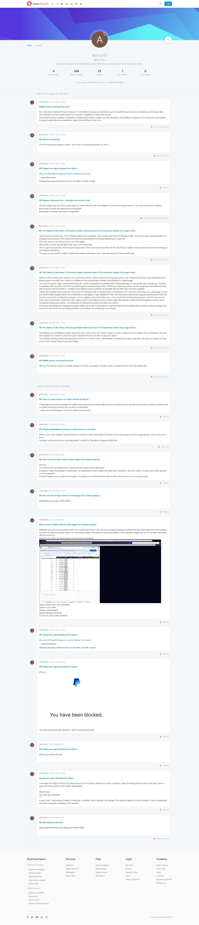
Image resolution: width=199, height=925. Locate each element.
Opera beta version (37, 880)
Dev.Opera (100, 876)
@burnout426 (45, 174)
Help (98, 859)
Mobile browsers (34, 888)
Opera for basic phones (39, 903)
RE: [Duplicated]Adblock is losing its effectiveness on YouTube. (67, 429)
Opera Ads (70, 876)
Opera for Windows (37, 869)
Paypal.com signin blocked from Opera (74, 174)
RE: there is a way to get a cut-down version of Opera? (64, 399)
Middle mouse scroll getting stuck (54, 107)
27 (99, 71)
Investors (160, 876)
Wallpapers (70, 872)
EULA (128, 876)
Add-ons (69, 865)
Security (129, 865)
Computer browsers (35, 865)
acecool (43, 102)
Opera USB (33, 884)
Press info (160, 869)
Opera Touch (34, 900)
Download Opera (36, 859)
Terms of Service (133, 879)
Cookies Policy (132, 872)
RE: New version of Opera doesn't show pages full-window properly (69, 459)
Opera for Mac (35, 873)
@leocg (42, 366)
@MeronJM (44, 435)
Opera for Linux (35, 877)
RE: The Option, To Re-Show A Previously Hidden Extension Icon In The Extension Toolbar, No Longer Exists (87, 231)
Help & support (102, 865)
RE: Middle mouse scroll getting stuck (56, 360)
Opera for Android (36, 893)
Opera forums (101, 872)
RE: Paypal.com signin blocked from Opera (58, 168)
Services (70, 859)
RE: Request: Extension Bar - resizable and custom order (64, 200)
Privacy (129, 869)
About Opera (162, 865)
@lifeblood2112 (45, 278)
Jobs (158, 872)
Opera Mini (33, 896)
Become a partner (164, 879)
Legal (129, 859)
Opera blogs (101, 869)
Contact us (161, 883)
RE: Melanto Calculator (49, 139)
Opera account (72, 869)
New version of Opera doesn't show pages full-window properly (67, 524)
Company (161, 859)
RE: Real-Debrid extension (51, 822)
